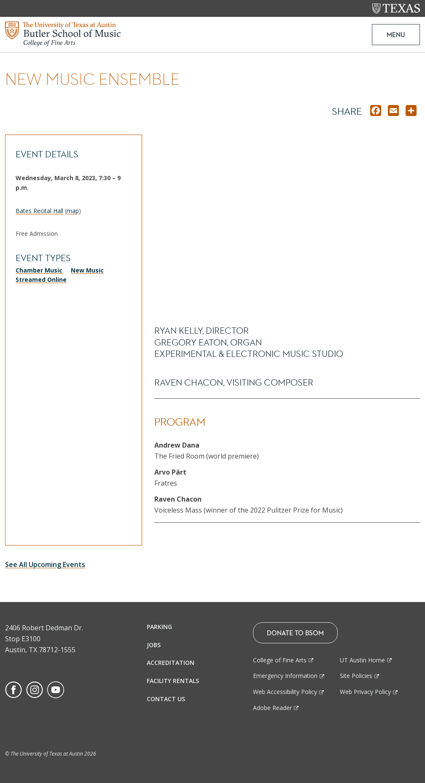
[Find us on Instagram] (34, 689)
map (73, 211)
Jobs (154, 645)
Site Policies (356, 676)
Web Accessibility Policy (285, 692)
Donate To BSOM (295, 633)
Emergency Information (285, 676)
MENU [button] (395, 34)
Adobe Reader (272, 708)
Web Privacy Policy (365, 692)
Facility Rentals (173, 681)
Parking (159, 627)
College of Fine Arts (280, 660)
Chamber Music (39, 270)
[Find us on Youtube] (55, 689)
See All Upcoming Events (45, 564)
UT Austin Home (362, 660)
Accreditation (170, 663)
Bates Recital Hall (39, 211)
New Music (87, 270)
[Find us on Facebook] (13, 689)
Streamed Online (41, 279)
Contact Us (166, 699)
